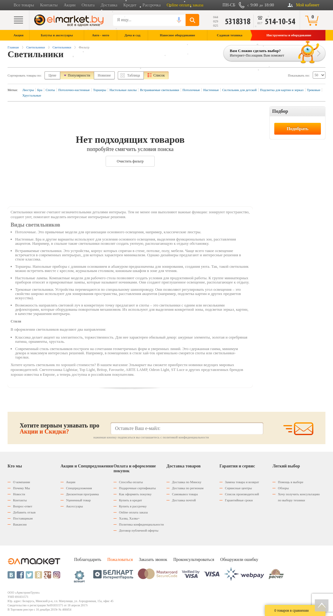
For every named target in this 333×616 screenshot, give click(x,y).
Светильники (35, 47)
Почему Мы (21, 488)
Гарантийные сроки (239, 500)
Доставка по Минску (186, 482)
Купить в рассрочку (133, 506)
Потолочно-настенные (74, 90)
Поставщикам (23, 518)
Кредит (130, 5)
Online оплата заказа (185, 5)
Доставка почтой (184, 500)
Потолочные (191, 90)
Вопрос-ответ (22, 506)
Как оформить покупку (135, 494)
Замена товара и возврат (242, 482)
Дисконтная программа (82, 494)
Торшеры (99, 90)
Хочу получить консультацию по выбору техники (299, 497)
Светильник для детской (239, 90)
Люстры (28, 90)
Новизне (104, 75)
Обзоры (283, 488)
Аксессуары (74, 506)
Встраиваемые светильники (159, 90)
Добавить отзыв (24, 512)
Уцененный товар (78, 500)
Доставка (109, 5)
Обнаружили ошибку (239, 559)
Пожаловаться (120, 559)
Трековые (313, 90)
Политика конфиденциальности (141, 524)
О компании (21, 482)
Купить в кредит (130, 500)
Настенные (211, 90)
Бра (39, 90)
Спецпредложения (79, 488)
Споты (50, 90)
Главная (13, 47)
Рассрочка (152, 5)
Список (159, 75)
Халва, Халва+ (129, 518)
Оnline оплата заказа (133, 512)
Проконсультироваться (193, 559)
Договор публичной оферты (138, 530)
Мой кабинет (307, 5)
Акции (69, 5)
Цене (52, 75)
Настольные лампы (123, 90)
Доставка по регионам (187, 488)
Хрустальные (31, 95)
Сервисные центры (238, 488)
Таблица (133, 75)
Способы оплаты (131, 482)
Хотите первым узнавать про (59, 428)
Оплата (88, 5)
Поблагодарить (87, 559)
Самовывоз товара (185, 494)
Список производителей (242, 494)
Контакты (49, 5)
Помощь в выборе (290, 482)
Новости (19, 494)
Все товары (24, 5)
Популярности (79, 75)
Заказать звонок (153, 559)
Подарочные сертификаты (137, 488)
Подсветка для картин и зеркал (282, 90)
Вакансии (20, 524)
